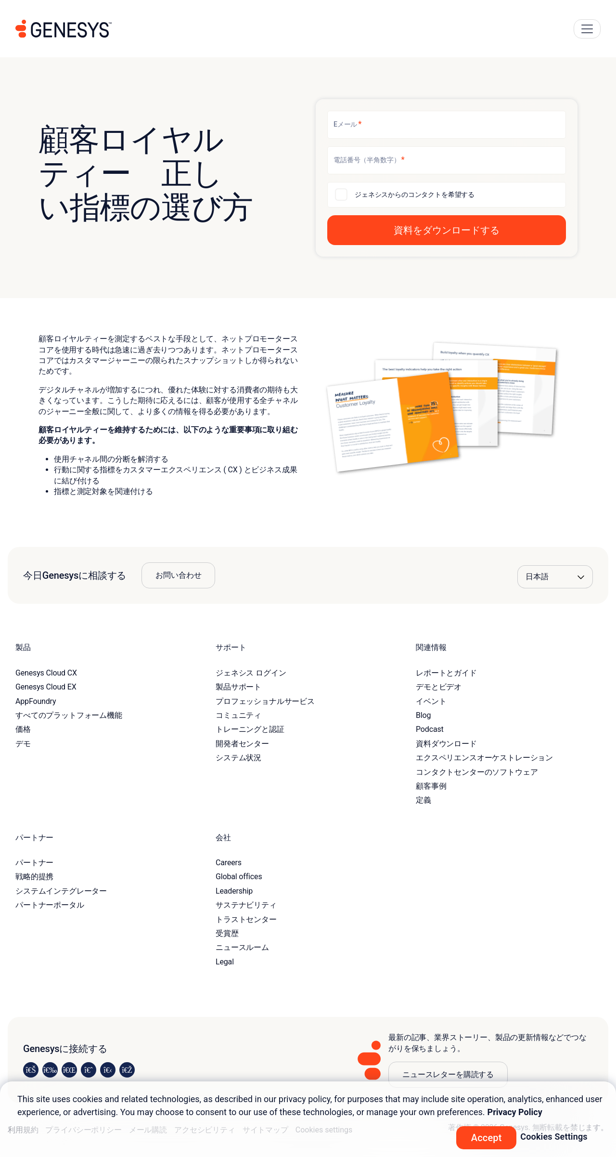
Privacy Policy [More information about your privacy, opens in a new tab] (515, 1112)
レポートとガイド (446, 672)
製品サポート (238, 686)
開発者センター (242, 743)
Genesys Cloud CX (46, 672)
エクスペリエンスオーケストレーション (484, 757)
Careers (229, 862)
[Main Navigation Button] (587, 29)
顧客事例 (431, 786)
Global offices (239, 876)
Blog (423, 715)
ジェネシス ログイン (251, 672)
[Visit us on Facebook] (88, 1070)
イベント (431, 701)
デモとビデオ (439, 686)
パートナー (34, 862)
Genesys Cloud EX (46, 686)
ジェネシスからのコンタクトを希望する (415, 194)
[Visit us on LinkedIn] (30, 1070)
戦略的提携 (34, 876)
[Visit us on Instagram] (50, 1070)
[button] (446, 230)
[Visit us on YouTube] (108, 1070)
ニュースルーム (242, 947)
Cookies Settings (554, 1136)
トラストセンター (246, 919)
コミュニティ (238, 715)
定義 (423, 800)
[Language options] (555, 576)
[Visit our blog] (127, 1070)
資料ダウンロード (446, 743)
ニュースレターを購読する (448, 1074)
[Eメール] (446, 125)
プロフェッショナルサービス (265, 701)
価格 (23, 729)
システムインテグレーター (61, 891)
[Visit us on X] (69, 1070)
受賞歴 (227, 933)
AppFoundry (35, 701)
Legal (225, 961)
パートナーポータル (49, 905)
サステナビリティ (246, 905)
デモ (23, 743)
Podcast (430, 729)
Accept (486, 1138)
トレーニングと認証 (250, 729)
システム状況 (238, 757)
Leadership (234, 891)
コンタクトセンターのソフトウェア (477, 772)
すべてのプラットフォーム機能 (68, 715)
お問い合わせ (178, 575)
